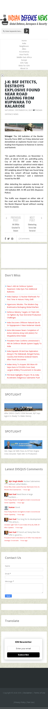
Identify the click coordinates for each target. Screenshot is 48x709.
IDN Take (24, 63)
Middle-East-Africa (24, 57)
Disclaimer (27, 693)
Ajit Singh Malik (16, 481)
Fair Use (30, 702)
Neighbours (24, 46)
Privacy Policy (20, 702)
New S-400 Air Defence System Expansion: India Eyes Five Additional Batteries (22, 289)
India (24, 43)
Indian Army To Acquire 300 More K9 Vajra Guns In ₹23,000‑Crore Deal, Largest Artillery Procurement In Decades (24, 367)
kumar (12, 507)
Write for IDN (24, 65)
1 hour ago (26, 490)
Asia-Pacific (24, 54)
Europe (24, 60)
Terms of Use (39, 693)
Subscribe (23, 655)
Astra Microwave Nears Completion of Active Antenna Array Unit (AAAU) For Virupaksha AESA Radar (23, 333)
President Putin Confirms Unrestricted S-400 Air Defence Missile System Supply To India (24, 343)
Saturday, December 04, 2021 (18, 110)
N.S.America (24, 51)
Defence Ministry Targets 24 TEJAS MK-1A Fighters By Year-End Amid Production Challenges (24, 315)
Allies (24, 49)
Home (24, 40)
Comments (24, 238)
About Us (24, 68)
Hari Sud (12, 494)
